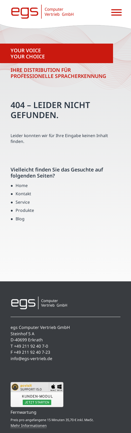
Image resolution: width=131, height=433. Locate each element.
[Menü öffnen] (116, 12)
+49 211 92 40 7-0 (31, 346)
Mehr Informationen (29, 425)
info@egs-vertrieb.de (31, 358)
